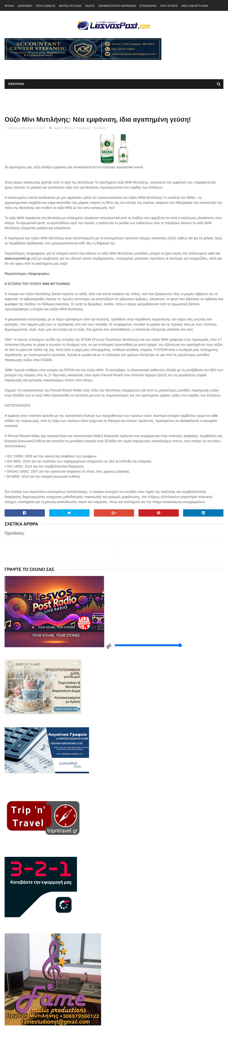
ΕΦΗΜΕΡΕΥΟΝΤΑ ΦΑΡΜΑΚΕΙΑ (117, 6)
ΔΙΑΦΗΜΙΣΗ (25, 6)
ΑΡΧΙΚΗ (9, 6)
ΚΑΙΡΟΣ (90, 6)
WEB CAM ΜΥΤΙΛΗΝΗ (194, 6)
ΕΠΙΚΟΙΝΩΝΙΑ (148, 6)
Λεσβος (69, 128)
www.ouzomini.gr (17, 258)
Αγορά (58, 128)
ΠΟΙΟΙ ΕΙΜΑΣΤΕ (45, 6)
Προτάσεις (99, 128)
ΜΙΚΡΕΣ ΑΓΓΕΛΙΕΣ (70, 6)
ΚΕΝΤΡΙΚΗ (16, 84)
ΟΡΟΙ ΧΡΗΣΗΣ (169, 6)
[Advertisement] (61, 67)
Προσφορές (83, 128)
